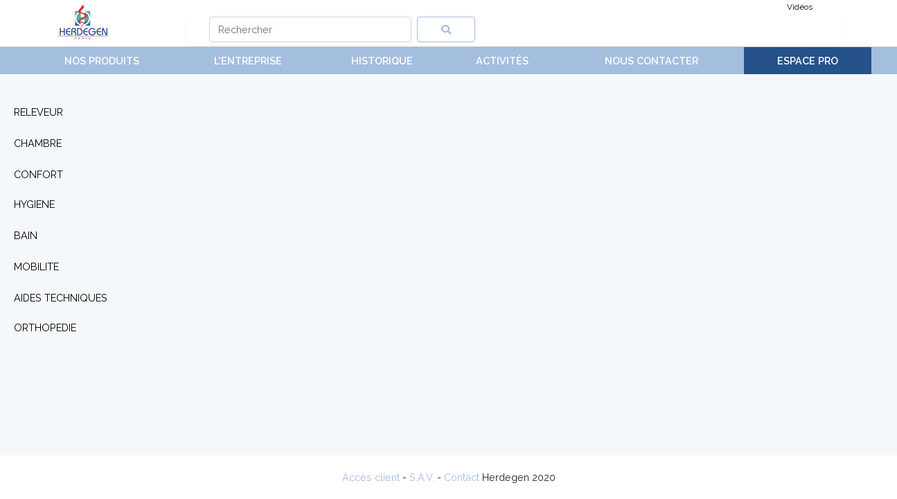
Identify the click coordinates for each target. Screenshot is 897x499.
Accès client (371, 477)
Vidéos (799, 7)
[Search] (310, 29)
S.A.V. (421, 477)
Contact (461, 477)
